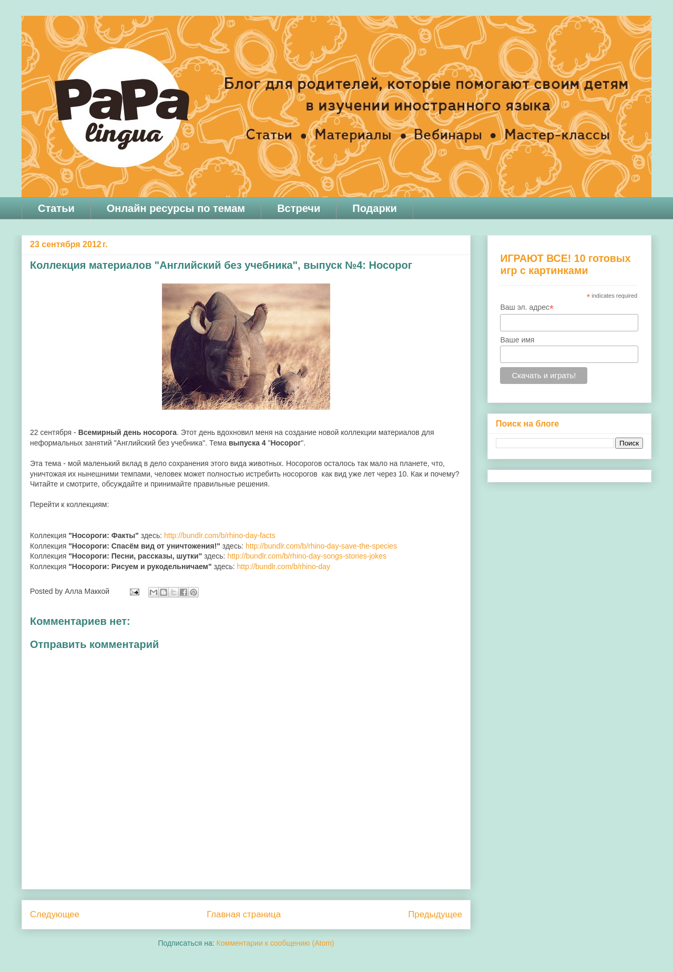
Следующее (54, 914)
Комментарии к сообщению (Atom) (275, 943)
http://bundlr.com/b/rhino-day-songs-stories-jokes (306, 556)
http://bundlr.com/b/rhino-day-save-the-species (321, 546)
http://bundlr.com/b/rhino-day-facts (220, 535)
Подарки (374, 208)
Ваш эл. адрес (527, 307)
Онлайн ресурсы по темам (176, 208)
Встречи (298, 208)
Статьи (56, 208)
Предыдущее (435, 914)
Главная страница (244, 914)
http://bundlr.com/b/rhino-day (283, 566)
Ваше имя (517, 340)
